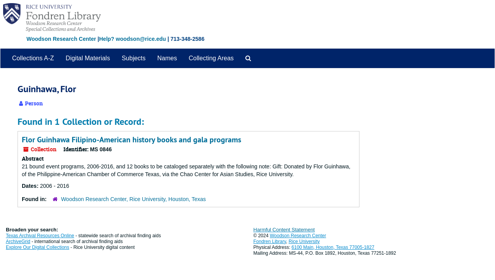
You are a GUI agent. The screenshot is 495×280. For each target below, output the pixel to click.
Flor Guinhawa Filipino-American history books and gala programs (131, 140)
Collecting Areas (211, 58)
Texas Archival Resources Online (40, 235)
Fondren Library (270, 241)
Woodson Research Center (61, 39)
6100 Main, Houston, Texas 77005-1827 (333, 247)
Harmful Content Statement (284, 230)
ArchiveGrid (18, 241)
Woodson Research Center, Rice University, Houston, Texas (133, 199)
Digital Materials (88, 58)
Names (167, 58)
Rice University (304, 241)
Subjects (133, 58)
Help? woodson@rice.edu (132, 39)
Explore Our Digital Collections (37, 247)
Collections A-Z (33, 58)
